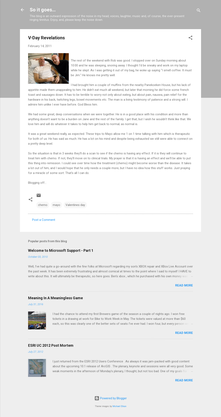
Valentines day (75, 205)
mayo (56, 205)
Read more (184, 285)
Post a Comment (43, 220)
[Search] (198, 11)
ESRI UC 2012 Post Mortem (50, 345)
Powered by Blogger (110, 398)
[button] (190, 38)
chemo (42, 205)
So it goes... (43, 10)
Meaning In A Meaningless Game (55, 298)
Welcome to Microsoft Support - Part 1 (60, 250)
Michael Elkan (119, 406)
